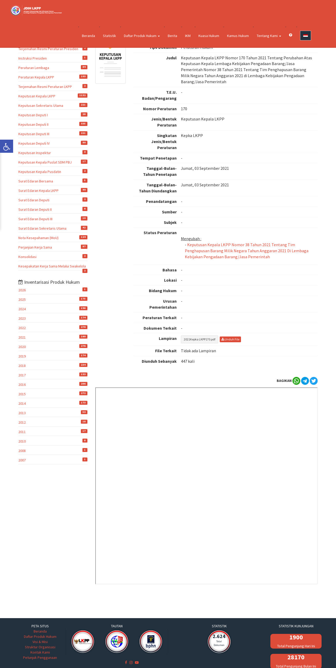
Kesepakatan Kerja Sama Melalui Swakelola (52, 266)
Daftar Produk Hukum (142, 35)
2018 (22, 365)
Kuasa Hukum (208, 35)
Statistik (109, 35)
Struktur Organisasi (40, 647)
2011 (22, 431)
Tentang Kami (269, 35)
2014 (22, 403)
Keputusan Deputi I (33, 115)
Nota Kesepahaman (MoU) (38, 237)
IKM (188, 35)
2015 (22, 394)
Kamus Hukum (238, 35)
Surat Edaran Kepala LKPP (38, 190)
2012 (22, 422)
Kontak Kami (40, 652)
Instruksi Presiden (32, 58)
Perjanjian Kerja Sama (35, 247)
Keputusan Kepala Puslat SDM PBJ (45, 162)
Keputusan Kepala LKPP (36, 96)
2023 (22, 318)
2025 (22, 299)
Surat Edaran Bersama (35, 181)
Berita (172, 35)
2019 (22, 356)
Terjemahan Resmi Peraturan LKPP (45, 86)
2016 (22, 384)
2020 (22, 346)
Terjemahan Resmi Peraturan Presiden (48, 48)
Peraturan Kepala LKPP (36, 77)
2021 (22, 337)
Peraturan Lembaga (33, 67)
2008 (22, 450)
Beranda (88, 35)
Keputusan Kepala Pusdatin (39, 171)
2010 (22, 441)
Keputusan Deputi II (33, 124)
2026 (22, 290)
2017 (22, 375)
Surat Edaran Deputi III (35, 219)
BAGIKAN (284, 380)
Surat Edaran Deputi (33, 200)
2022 (22, 327)
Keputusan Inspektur (34, 152)
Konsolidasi (27, 256)
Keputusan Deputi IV (34, 143)
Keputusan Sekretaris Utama (40, 105)
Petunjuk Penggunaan (40, 657)
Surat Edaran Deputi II (35, 209)
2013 (22, 413)
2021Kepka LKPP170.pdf (199, 339)
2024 (22, 309)
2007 (22, 460)
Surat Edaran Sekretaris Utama (42, 228)
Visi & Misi (40, 641)
